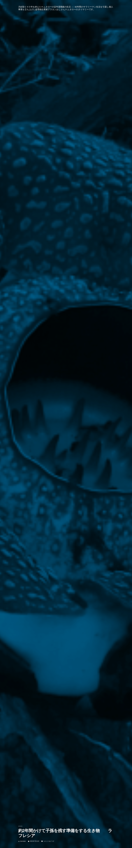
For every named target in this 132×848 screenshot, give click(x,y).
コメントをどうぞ (48, 841)
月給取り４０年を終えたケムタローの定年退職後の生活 (44, 7)
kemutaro (23, 841)
